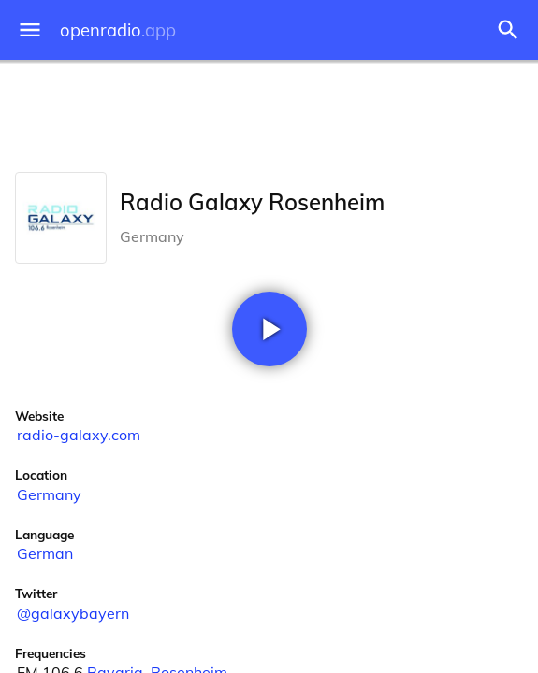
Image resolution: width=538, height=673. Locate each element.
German (45, 553)
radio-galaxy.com (78, 434)
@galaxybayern (73, 613)
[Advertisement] (269, 112)
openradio (118, 30)
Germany (49, 494)
